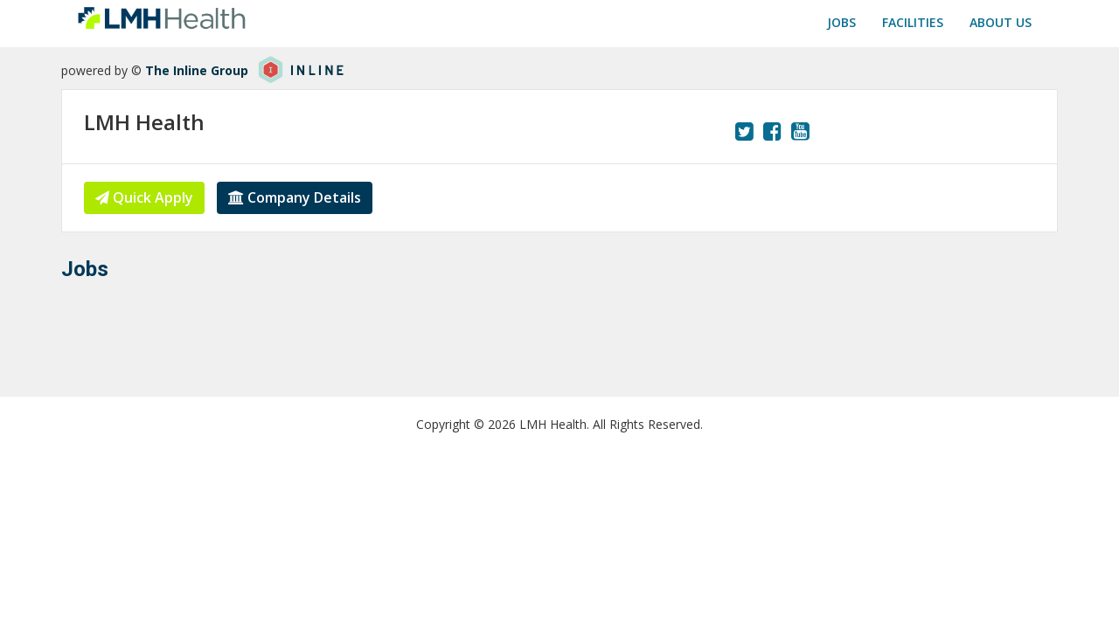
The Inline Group (196, 70)
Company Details (294, 197)
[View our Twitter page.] (744, 131)
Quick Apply (144, 197)
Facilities (912, 22)
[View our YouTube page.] (800, 131)
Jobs (841, 22)
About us (1001, 22)
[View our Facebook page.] (772, 131)
